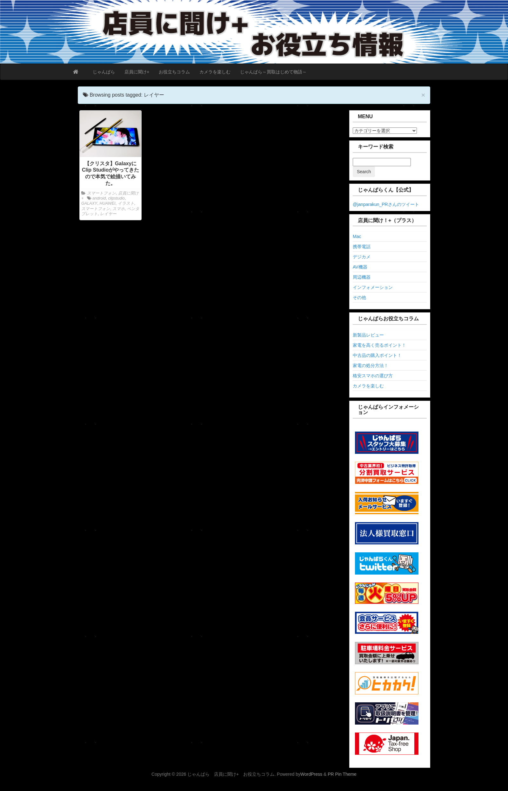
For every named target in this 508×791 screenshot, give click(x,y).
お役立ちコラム (174, 71)
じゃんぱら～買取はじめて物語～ (273, 71)
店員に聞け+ (136, 71)
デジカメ (362, 256)
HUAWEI (107, 203)
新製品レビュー (368, 335)
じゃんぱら (104, 71)
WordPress (311, 774)
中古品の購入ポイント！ (377, 355)
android (99, 198)
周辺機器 (362, 277)
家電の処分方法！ (370, 365)
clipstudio (116, 198)
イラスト (126, 203)
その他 (359, 297)
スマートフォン (101, 193)
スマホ (118, 209)
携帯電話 (362, 246)
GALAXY (89, 203)
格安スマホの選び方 (373, 375)
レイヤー (108, 214)
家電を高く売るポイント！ (379, 345)
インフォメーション (373, 287)
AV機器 (360, 266)
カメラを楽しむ (215, 71)
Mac (357, 236)
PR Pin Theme (342, 774)
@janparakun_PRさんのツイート (386, 204)
